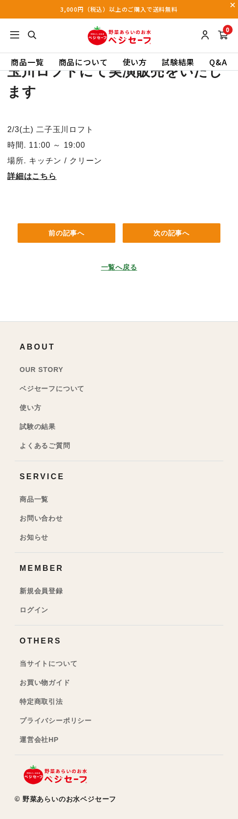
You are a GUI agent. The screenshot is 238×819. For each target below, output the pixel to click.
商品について (83, 62)
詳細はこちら (32, 176)
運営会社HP (39, 739)
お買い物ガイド (45, 682)
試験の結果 (38, 426)
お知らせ (34, 537)
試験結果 (178, 62)
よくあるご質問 (45, 445)
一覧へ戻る (119, 267)
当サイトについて (48, 663)
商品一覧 (27, 62)
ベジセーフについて (52, 388)
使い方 (135, 62)
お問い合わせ (41, 518)
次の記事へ (171, 233)
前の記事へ (66, 233)
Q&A (218, 62)
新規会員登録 (41, 591)
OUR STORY (42, 369)
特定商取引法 (41, 701)
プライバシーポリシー (56, 720)
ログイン (34, 610)
